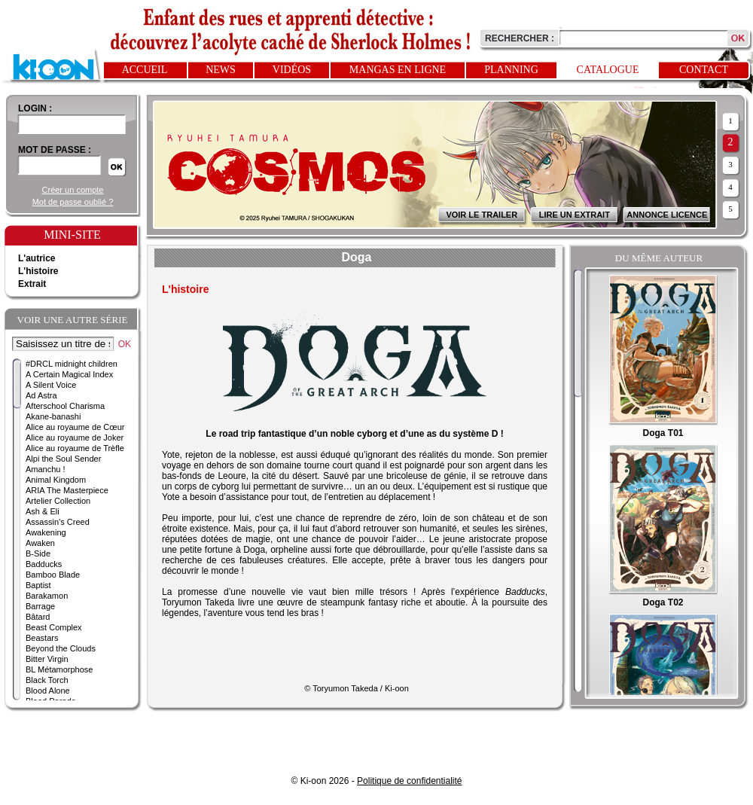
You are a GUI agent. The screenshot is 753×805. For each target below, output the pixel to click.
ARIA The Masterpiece (67, 490)
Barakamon (47, 595)
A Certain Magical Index (69, 374)
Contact (703, 69)
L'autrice (37, 258)
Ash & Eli (42, 511)
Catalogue (608, 69)
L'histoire (38, 271)
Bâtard (38, 616)
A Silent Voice (51, 384)
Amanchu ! (46, 469)
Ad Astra (41, 395)
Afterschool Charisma (65, 405)
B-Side (38, 553)
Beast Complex (54, 627)
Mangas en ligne (397, 69)
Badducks (44, 564)
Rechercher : (519, 38)
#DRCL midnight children (71, 363)
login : (35, 108)
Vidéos (292, 69)
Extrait (32, 284)
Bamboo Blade (53, 574)
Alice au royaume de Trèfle (75, 448)
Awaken (40, 542)
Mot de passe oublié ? (73, 201)
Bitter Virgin (47, 658)
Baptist (38, 585)
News (221, 69)
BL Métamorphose (59, 669)
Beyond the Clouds (61, 648)
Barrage (40, 606)
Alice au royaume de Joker (74, 437)
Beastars (42, 637)
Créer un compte (73, 189)
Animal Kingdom (56, 479)
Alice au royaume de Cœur (75, 426)
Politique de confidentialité (409, 781)
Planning (511, 69)
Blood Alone (48, 690)
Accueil (145, 69)
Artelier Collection (58, 500)
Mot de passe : (54, 150)
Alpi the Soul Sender (63, 458)
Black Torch (47, 680)
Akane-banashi (53, 416)
